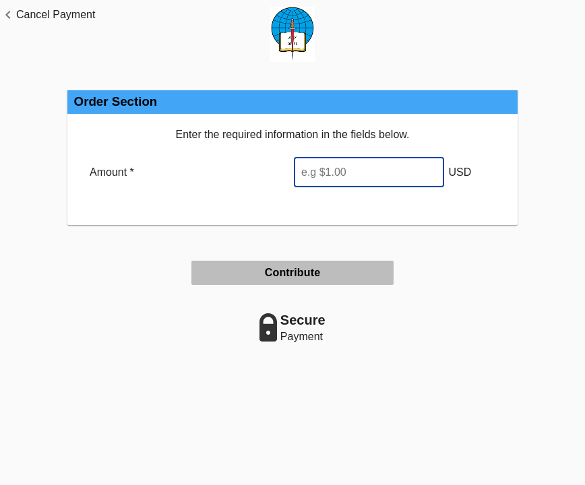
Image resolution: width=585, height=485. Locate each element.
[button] (47, 15)
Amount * (112, 172)
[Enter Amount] (369, 172)
